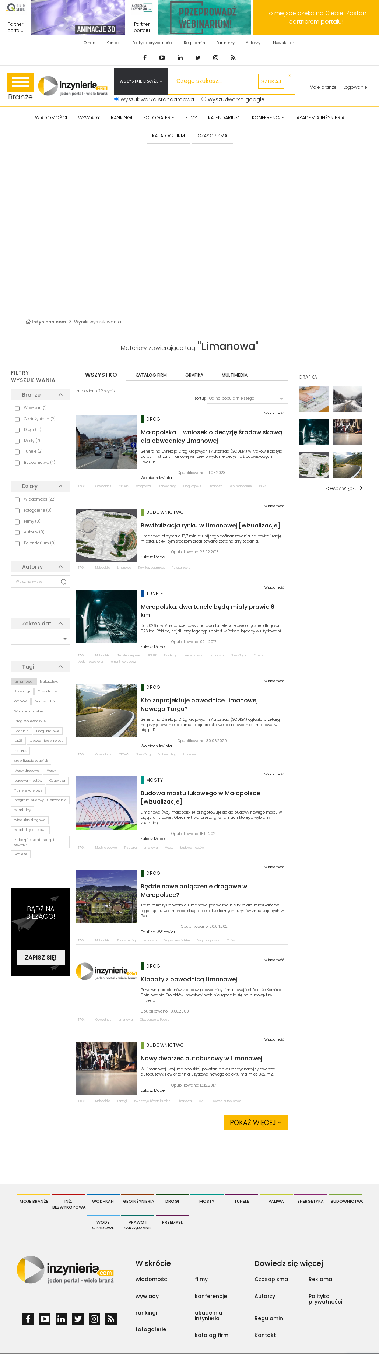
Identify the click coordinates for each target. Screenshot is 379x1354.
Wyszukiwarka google (232, 99)
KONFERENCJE (268, 117)
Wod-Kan (103, 1201)
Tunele (258, 655)
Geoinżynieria (138, 1201)
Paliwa (276, 1201)
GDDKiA (20, 701)
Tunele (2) (33, 451)
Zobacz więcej (341, 488)
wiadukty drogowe (29, 820)
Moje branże (323, 87)
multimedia (235, 375)
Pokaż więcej (256, 1122)
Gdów (231, 941)
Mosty (51, 770)
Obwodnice (47, 691)
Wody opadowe (103, 1225)
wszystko (101, 375)
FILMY (191, 117)
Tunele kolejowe (28, 790)
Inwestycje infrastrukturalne (152, 1101)
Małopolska (49, 681)
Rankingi (121, 117)
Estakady (170, 655)
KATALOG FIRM (168, 135)
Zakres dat (36, 623)
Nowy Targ (143, 755)
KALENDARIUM (223, 117)
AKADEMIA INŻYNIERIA (320, 117)
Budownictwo (346, 1201)
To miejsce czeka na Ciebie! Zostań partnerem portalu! (316, 17)
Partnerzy (225, 43)
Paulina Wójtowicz (158, 932)
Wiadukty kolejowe (30, 830)
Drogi (172, 1201)
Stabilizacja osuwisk (31, 760)
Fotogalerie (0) (38, 510)
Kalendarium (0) (40, 543)
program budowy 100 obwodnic (40, 800)
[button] (247, 398)
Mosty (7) (32, 440)
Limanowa (23, 681)
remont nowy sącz (123, 662)
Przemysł (172, 1222)
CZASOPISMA (212, 135)
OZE (201, 1101)
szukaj (271, 81)
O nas (89, 43)
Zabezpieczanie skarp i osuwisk (34, 842)
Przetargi (22, 691)
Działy (30, 486)
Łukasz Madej (153, 557)
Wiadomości (51, 117)
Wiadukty (22, 810)
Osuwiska (57, 780)
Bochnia (21, 731)
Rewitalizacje (181, 568)
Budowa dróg (46, 701)
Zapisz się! (40, 957)
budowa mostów (28, 780)
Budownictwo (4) (39, 462)
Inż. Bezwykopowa (68, 1204)
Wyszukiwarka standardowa (154, 99)
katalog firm (151, 375)
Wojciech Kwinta (156, 478)
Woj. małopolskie (28, 711)
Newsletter (283, 43)
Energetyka (311, 1201)
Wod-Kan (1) (35, 408)
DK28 (18, 741)
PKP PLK (20, 750)
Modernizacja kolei (90, 662)
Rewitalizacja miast (151, 568)
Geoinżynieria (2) (40, 419)
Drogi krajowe (47, 731)
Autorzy (253, 43)
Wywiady (89, 117)
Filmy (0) (32, 521)
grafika (194, 375)
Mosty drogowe (26, 770)
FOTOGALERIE (158, 117)
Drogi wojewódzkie (30, 721)
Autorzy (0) (34, 532)
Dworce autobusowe (226, 1101)
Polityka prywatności (152, 43)
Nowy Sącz (238, 655)
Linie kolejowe (193, 655)
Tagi (28, 666)
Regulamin (194, 43)
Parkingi (122, 1101)
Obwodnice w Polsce (46, 741)
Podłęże (20, 854)
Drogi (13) (32, 429)
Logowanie (355, 87)
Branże (20, 87)
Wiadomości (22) (40, 499)
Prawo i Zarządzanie (137, 1225)
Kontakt (113, 43)
